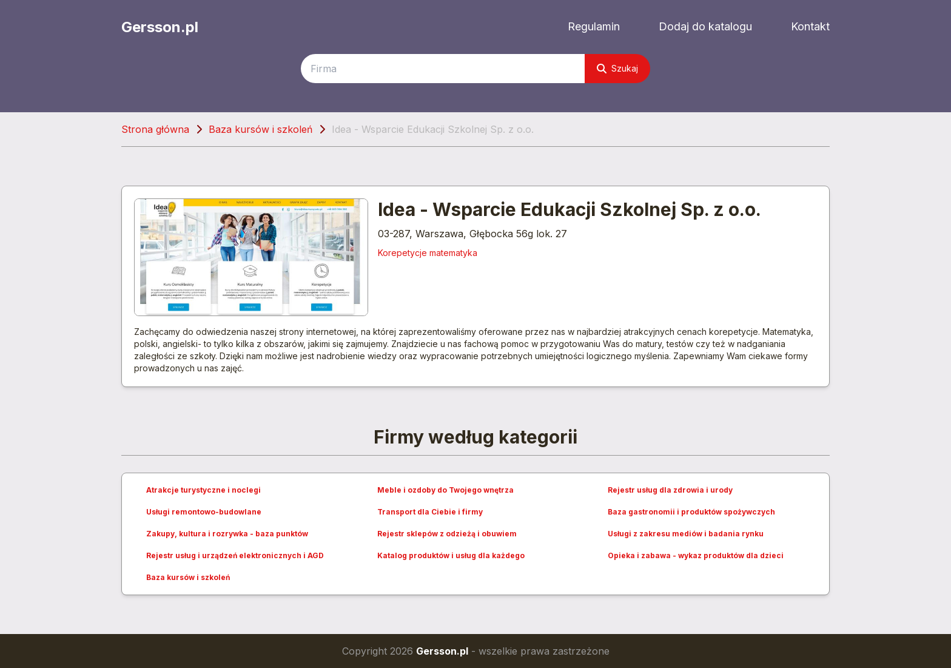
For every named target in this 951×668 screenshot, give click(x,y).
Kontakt (810, 26)
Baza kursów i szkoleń (260, 129)
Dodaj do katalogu (705, 26)
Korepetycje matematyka (427, 253)
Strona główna (155, 129)
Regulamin (594, 26)
